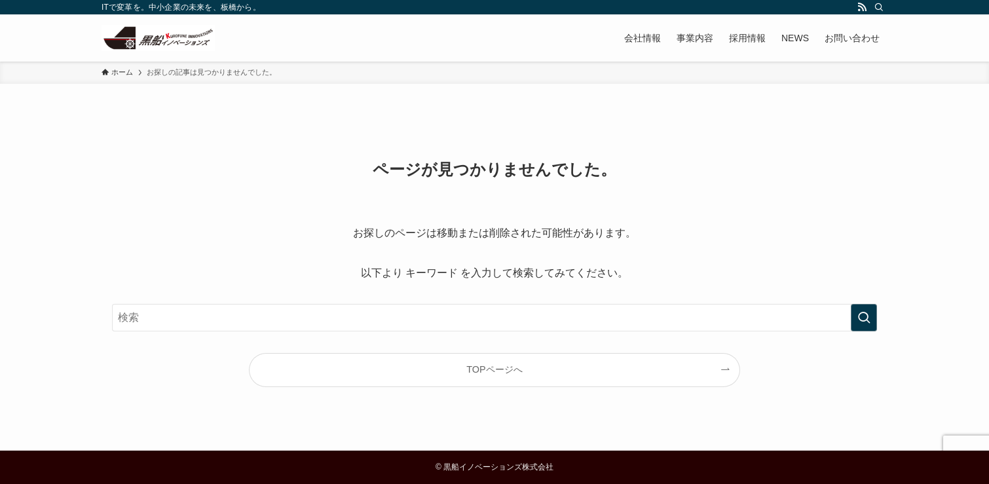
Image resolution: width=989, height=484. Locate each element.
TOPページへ (494, 369)
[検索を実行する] (864, 317)
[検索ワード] (494, 317)
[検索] (878, 7)
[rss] (861, 7)
